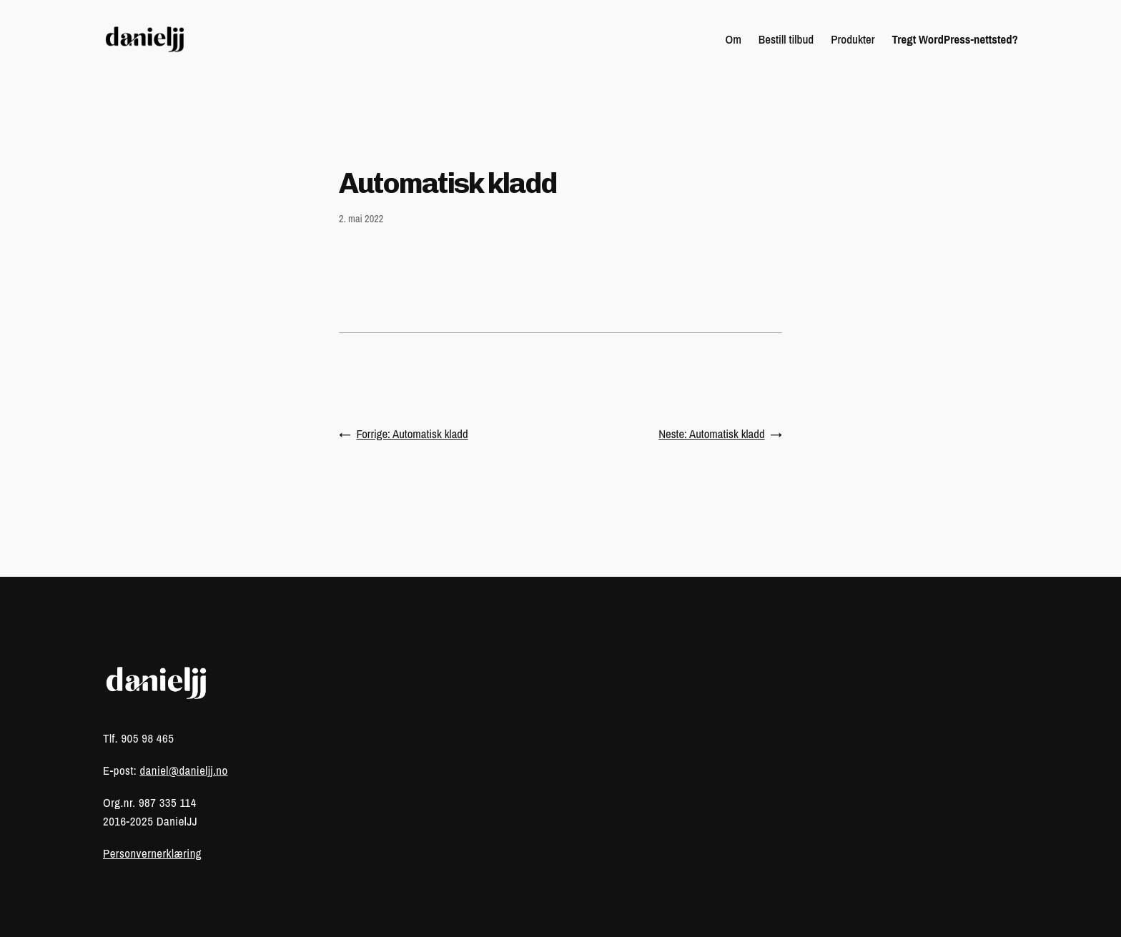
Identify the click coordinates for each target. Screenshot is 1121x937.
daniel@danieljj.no (183, 770)
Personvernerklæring (152, 853)
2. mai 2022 (361, 218)
